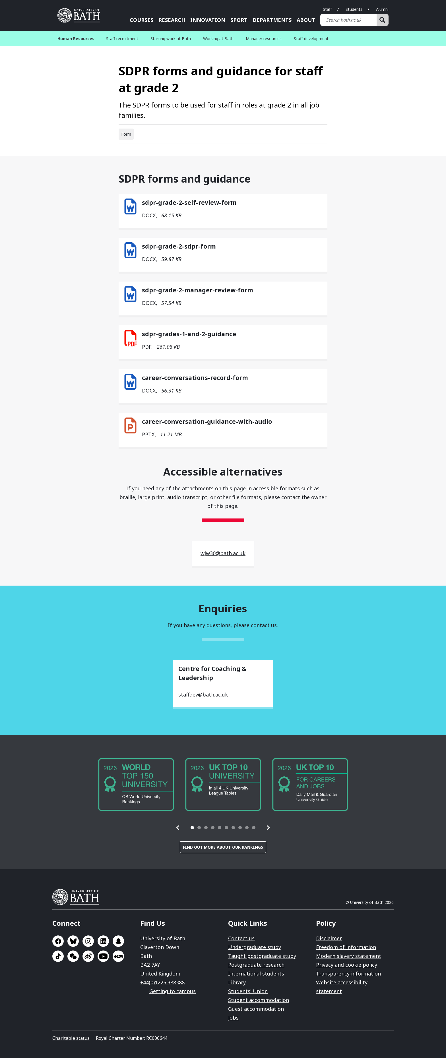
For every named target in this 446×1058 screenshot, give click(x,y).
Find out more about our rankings (223, 847)
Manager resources (264, 38)
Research (171, 19)
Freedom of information (346, 947)
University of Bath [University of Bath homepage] (80, 15)
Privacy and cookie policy (346, 964)
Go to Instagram (88, 941)
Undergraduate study (254, 947)
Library (237, 982)
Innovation (207, 19)
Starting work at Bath (170, 38)
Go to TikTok (58, 956)
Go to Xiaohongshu (118, 956)
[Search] (383, 20)
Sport (238, 19)
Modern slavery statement (348, 955)
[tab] (192, 827)
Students (354, 9)
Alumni (382, 9)
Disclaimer (329, 938)
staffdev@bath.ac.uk (203, 694)
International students (256, 973)
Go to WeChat (73, 956)
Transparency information (348, 973)
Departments (272, 19)
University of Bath (78, 897)
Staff (327, 9)
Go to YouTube (103, 956)
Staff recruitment (122, 38)
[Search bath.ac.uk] (348, 20)
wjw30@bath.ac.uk (223, 553)
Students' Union (248, 991)
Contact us (241, 938)
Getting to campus (172, 991)
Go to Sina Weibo (88, 956)
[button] (178, 827)
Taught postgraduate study (262, 955)
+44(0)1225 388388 (162, 982)
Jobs (233, 1017)
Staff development (311, 38)
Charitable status (71, 1038)
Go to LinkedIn (103, 941)
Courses (141, 19)
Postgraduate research (256, 964)
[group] (136, 784)
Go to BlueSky (73, 941)
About (306, 19)
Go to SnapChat (118, 941)
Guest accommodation (256, 1008)
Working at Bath (218, 38)
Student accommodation (258, 1000)
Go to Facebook (58, 941)
